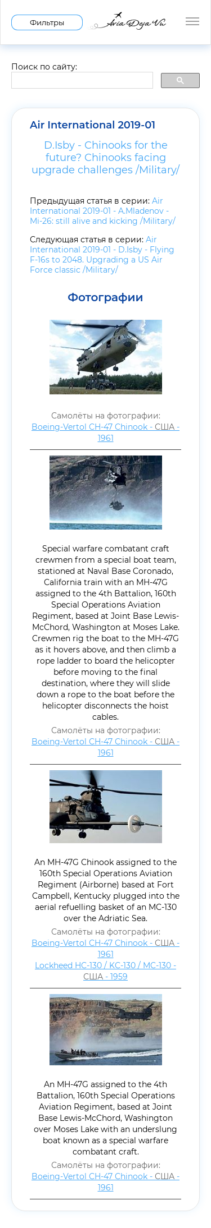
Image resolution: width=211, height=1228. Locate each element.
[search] (81, 81)
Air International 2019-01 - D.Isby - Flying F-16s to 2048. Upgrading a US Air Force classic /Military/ (102, 254)
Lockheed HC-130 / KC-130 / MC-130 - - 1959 (105, 971)
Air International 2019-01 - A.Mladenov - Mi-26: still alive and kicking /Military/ (103, 211)
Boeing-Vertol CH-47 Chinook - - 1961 (105, 432)
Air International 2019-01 (92, 125)
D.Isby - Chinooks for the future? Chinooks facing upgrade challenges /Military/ (105, 157)
